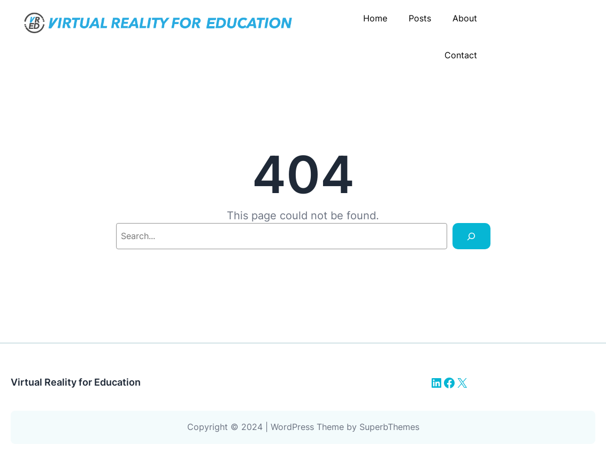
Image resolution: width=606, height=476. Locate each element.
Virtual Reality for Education (76, 382)
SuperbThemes (389, 427)
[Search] (471, 236)
